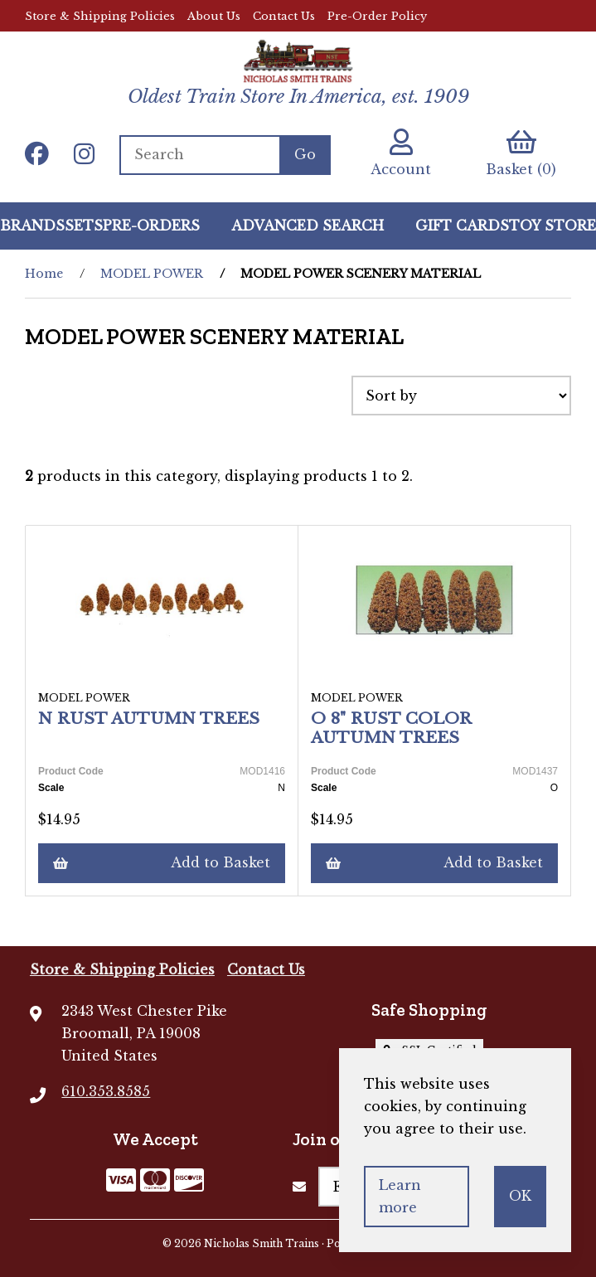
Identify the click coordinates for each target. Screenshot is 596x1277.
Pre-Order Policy (377, 16)
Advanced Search (307, 225)
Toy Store (552, 225)
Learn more (400, 1196)
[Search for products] (199, 155)
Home (44, 273)
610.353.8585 (105, 1091)
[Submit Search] (305, 155)
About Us (213, 16)
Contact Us (284, 16)
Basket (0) (521, 153)
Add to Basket (161, 862)
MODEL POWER (151, 273)
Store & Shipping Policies (100, 16)
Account (401, 153)
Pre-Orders (151, 225)
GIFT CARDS (462, 225)
